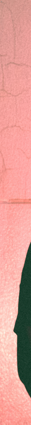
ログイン (29, 2)
